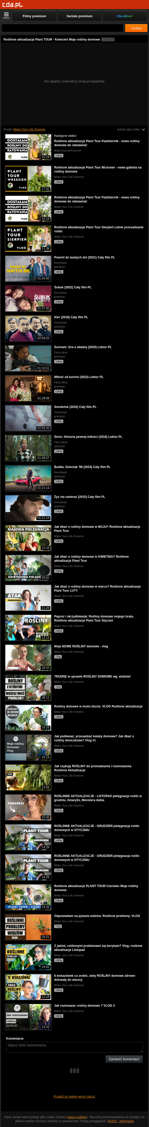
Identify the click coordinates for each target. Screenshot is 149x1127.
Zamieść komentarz (124, 1059)
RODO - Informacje (121, 1121)
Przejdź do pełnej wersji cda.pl (75, 1096)
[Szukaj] (62, 28)
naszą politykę (77, 1117)
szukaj (136, 28)
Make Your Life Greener (29, 129)
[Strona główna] (13, 5)
